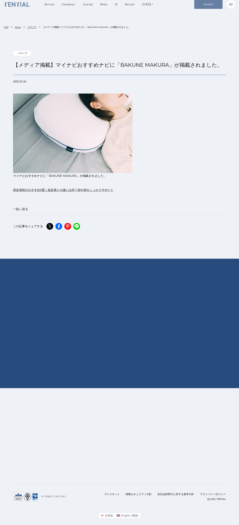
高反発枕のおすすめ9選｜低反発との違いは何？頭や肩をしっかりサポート (63, 190)
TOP (6, 27)
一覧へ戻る (20, 209)
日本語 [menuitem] (109, 515)
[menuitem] (107, 515)
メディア (31, 27)
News (18, 27)
